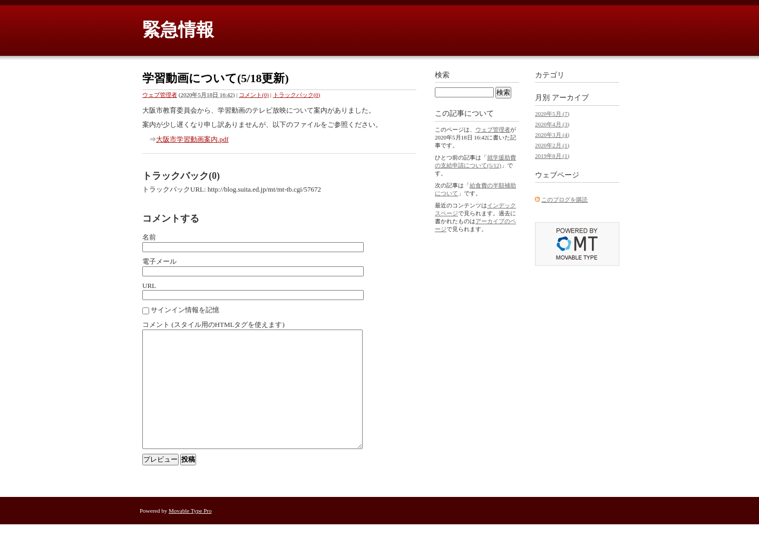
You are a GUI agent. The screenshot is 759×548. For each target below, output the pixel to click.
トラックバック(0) (296, 95)
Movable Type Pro (190, 534)
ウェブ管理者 (159, 95)
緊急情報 (178, 29)
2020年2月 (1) (552, 145)
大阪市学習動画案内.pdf (192, 139)
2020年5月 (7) (552, 114)
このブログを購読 (564, 199)
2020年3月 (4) (552, 135)
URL (149, 286)
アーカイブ (570, 98)
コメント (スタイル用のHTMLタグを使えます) (213, 324)
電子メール (159, 261)
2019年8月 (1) (552, 156)
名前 (149, 237)
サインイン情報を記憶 (185, 310)
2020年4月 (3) (552, 124)
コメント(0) (254, 95)
